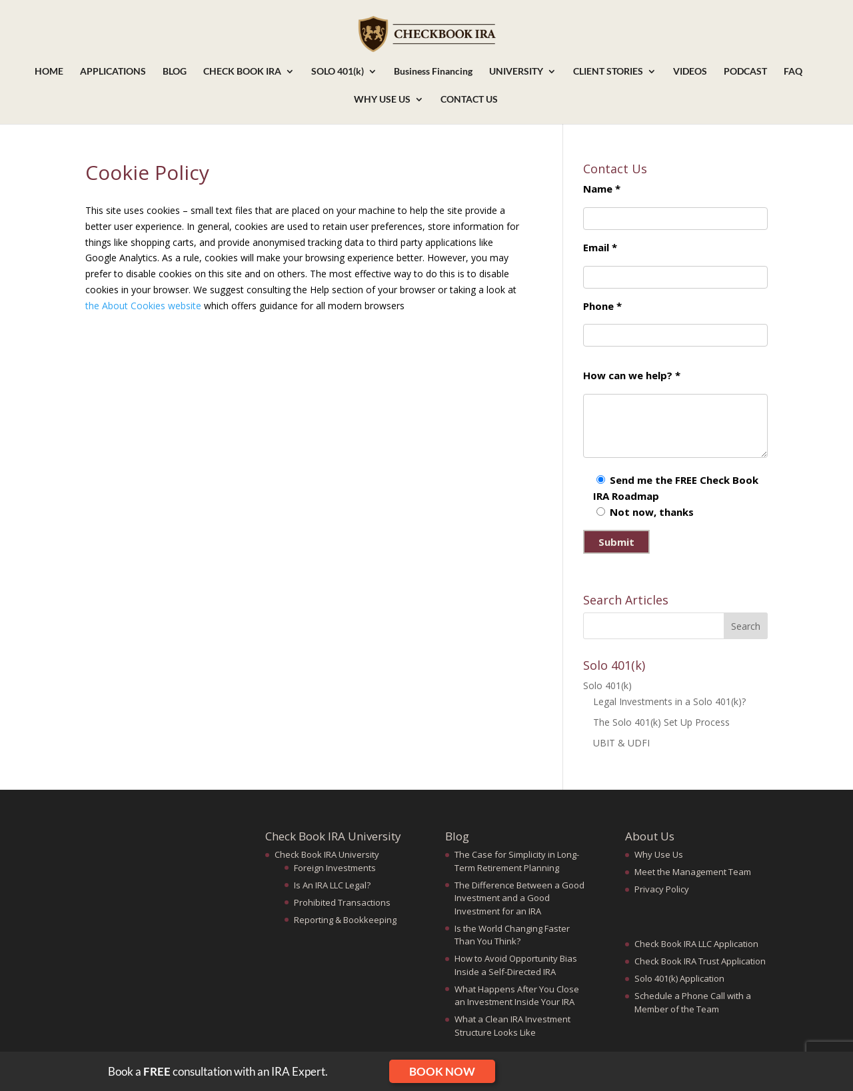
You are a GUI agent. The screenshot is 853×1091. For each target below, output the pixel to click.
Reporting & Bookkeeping (345, 920)
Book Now (442, 1071)
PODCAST (745, 72)
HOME (49, 72)
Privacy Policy (661, 889)
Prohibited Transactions (342, 902)
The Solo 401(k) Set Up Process (661, 722)
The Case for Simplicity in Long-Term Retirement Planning (516, 861)
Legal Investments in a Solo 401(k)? (669, 701)
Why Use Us (658, 854)
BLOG (175, 72)
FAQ (793, 72)
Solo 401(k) (607, 685)
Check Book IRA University (327, 854)
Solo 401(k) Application (679, 978)
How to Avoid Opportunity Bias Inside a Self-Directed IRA (515, 965)
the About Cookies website (143, 305)
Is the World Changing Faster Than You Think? (512, 935)
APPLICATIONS (113, 72)
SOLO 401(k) (337, 72)
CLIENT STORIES (608, 72)
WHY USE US (382, 100)
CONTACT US (469, 100)
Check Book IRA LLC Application (696, 944)
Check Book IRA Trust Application (700, 961)
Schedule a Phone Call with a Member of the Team (692, 1002)
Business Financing (433, 72)
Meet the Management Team (692, 872)
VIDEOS (690, 72)
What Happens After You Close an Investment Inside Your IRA (516, 995)
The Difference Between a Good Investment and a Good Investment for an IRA (519, 898)
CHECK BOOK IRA (242, 72)
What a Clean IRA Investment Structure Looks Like (512, 1025)
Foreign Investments (335, 868)
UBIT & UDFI (621, 742)
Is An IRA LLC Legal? (332, 885)
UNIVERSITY (516, 72)
